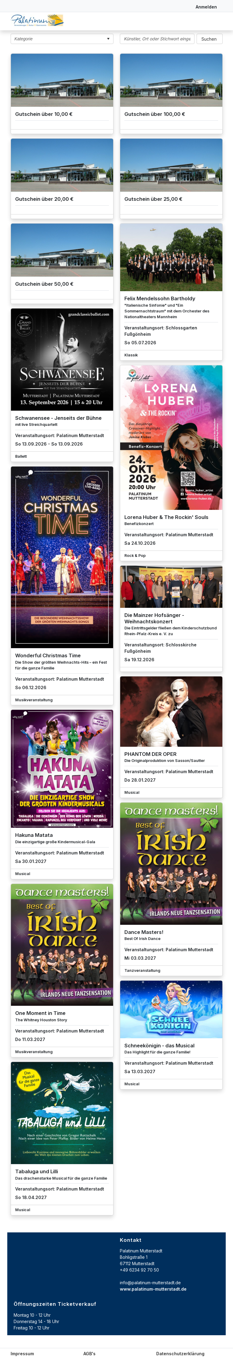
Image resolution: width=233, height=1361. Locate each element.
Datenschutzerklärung (180, 1353)
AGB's (89, 1353)
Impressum (22, 1353)
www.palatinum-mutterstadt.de (153, 1289)
